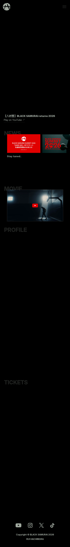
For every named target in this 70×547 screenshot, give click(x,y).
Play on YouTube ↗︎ (14, 119)
